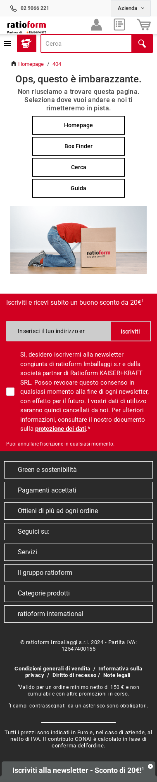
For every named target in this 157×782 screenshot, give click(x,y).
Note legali (117, 675)
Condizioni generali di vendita (52, 668)
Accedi (96, 26)
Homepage (78, 125)
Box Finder (78, 146)
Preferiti (119, 26)
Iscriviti (130, 331)
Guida (78, 188)
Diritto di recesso (74, 675)
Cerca (78, 167)
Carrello (144, 26)
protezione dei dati (60, 428)
